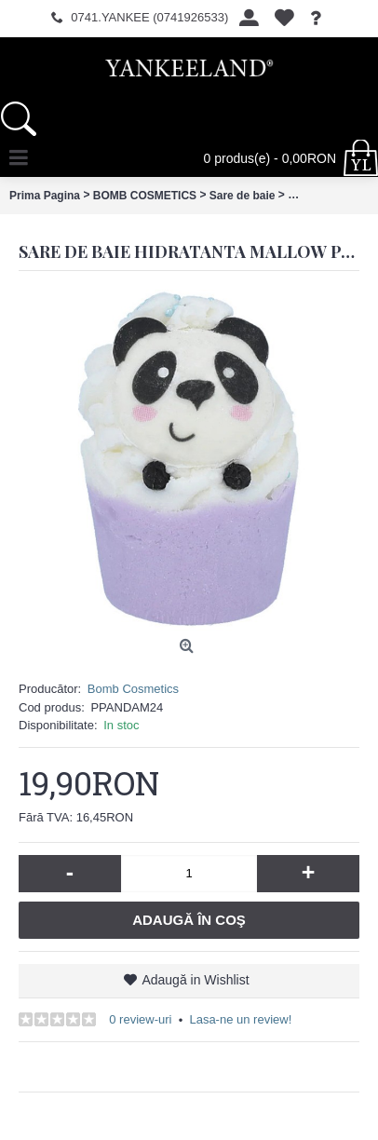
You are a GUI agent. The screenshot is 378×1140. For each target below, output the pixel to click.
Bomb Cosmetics (133, 689)
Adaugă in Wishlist (195, 979)
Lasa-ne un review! (240, 1019)
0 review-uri (140, 1019)
